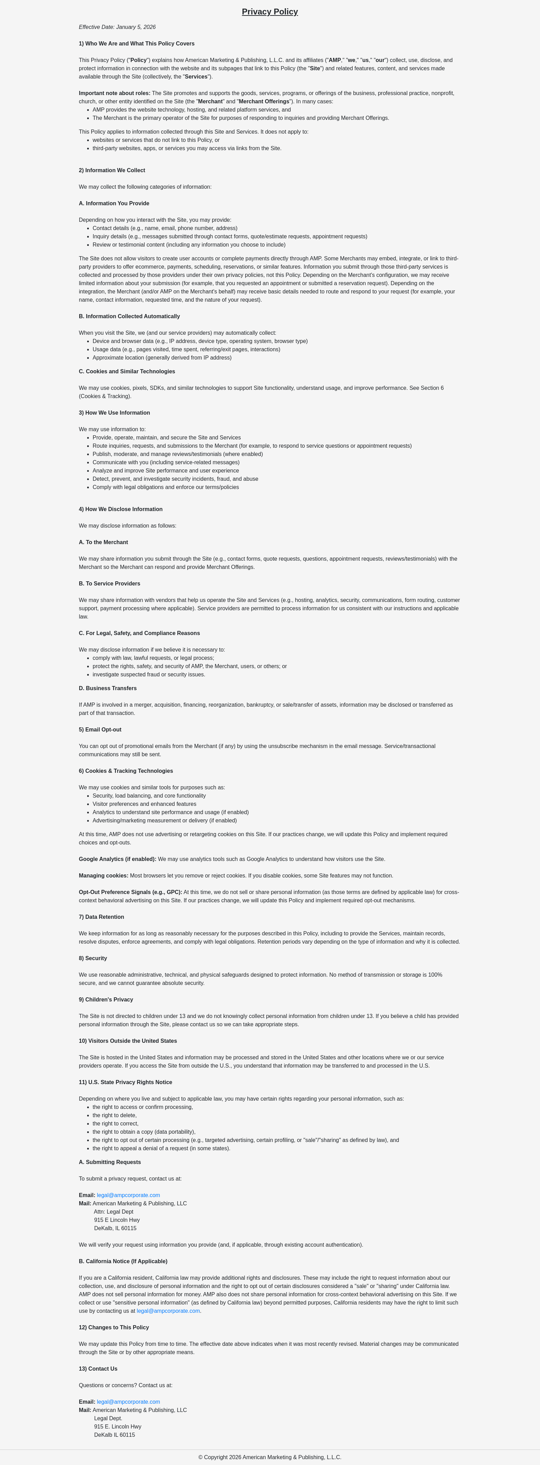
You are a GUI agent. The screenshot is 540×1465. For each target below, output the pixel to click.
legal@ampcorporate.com (128, 1195)
